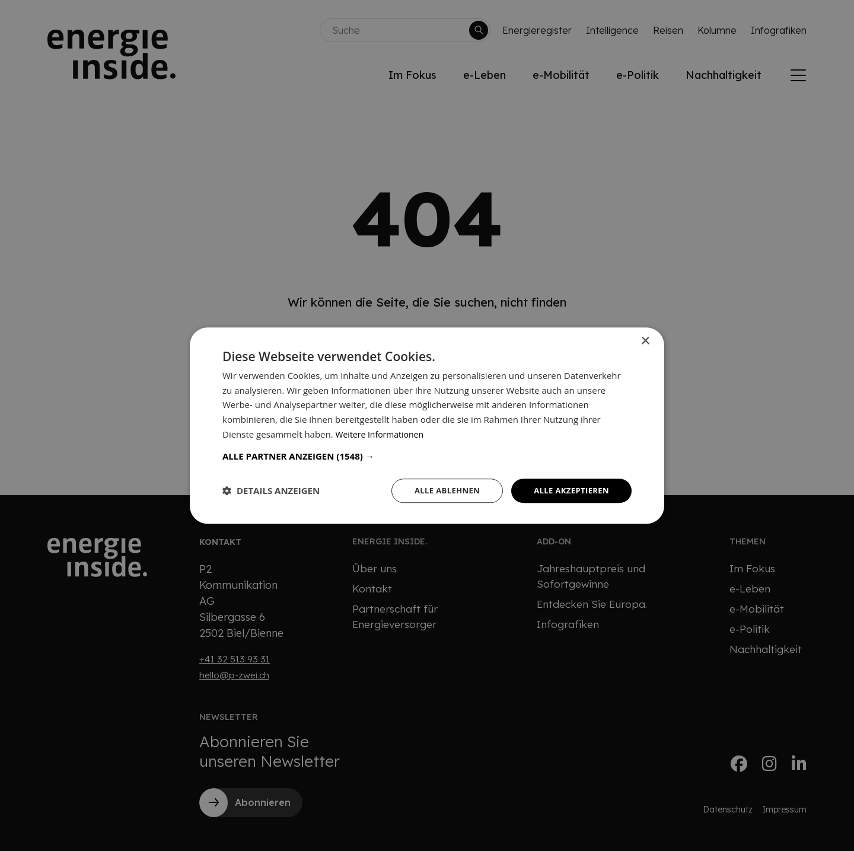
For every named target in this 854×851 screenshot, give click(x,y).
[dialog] (427, 425)
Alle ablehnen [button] (439, 490)
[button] (427, 455)
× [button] (644, 340)
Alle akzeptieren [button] (568, 490)
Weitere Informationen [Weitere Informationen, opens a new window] (383, 433)
